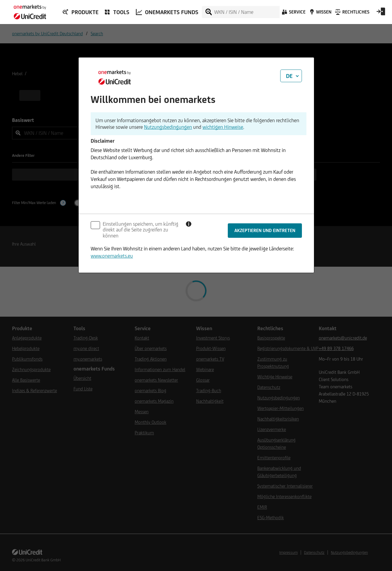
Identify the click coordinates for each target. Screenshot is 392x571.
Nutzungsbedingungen (168, 127)
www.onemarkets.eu (112, 256)
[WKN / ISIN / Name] (247, 12)
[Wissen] (320, 13)
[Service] (293, 13)
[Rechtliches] (351, 13)
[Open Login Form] (381, 13)
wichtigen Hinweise (222, 127)
